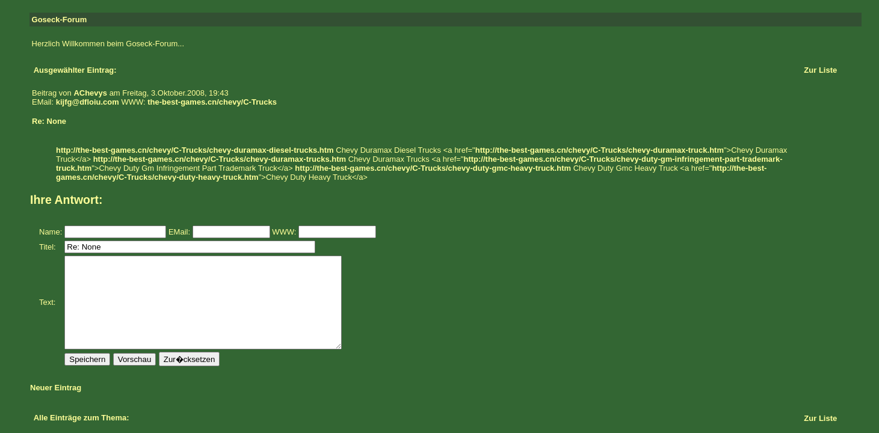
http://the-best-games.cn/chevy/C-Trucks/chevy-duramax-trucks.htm (219, 159)
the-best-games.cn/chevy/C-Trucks (212, 101)
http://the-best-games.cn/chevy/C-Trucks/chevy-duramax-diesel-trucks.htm (195, 150)
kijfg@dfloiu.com (87, 101)
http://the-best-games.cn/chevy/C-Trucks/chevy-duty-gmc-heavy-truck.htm (433, 168)
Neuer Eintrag (55, 405)
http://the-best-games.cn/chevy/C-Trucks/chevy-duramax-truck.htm (599, 150)
